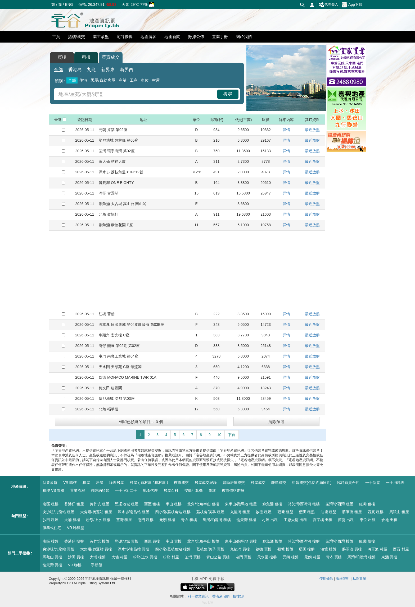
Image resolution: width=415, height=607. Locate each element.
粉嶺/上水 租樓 (98, 520)
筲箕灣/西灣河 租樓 (304, 504)
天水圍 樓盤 (267, 557)
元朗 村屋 (312, 557)
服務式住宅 (52, 528)
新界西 (126, 69)
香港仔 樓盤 (74, 541)
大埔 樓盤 (98, 557)
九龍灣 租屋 (240, 512)
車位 (145, 80)
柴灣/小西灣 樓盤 (340, 541)
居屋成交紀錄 (206, 482)
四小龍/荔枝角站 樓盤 (173, 549)
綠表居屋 (116, 482)
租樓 (86, 57)
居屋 (99, 482)
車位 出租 (368, 520)
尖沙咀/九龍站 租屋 (58, 512)
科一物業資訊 (198, 596)
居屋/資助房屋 (102, 80)
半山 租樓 (174, 504)
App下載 (352, 4)
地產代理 (150, 490)
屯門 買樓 (243, 557)
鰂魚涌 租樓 (272, 504)
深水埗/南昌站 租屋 (134, 512)
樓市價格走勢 (233, 490)
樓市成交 (181, 482)
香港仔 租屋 (74, 504)
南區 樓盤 (50, 541)
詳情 (286, 130)
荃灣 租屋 (124, 520)
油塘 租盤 (328, 512)
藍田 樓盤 (307, 549)
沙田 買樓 (76, 557)
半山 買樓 (174, 541)
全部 (58, 69)
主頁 (56, 36)
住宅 (83, 80)
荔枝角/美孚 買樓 (210, 549)
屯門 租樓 (146, 520)
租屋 (86, 482)
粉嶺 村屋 (171, 557)
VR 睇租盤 (75, 528)
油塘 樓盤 (328, 549)
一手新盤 (372, 482)
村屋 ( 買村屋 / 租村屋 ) (149, 482)
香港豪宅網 (220, 596)
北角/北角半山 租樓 (203, 504)
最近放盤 (312, 130)
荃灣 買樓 (193, 557)
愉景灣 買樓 (52, 565)
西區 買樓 (152, 541)
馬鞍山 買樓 (52, 557)
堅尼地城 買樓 (126, 541)
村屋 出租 (270, 520)
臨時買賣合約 (348, 482)
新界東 (108, 69)
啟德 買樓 (264, 549)
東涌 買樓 (389, 557)
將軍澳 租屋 (352, 512)
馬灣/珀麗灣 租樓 (217, 520)
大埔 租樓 (72, 520)
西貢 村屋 (401, 549)
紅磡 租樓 (367, 504)
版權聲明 (343, 579)
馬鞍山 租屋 (399, 512)
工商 (134, 80)
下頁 (231, 435)
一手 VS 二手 (126, 490)
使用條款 (326, 579)
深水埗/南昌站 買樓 (134, 549)
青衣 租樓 (189, 520)
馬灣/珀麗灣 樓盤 (362, 557)
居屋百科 (171, 490)
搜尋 (227, 94)
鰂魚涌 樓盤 (272, 541)
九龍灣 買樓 (240, 549)
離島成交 (278, 482)
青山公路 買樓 (218, 557)
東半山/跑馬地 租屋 (241, 504)
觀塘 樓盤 (285, 549)
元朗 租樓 (167, 520)
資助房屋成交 (234, 482)
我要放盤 (50, 482)
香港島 (75, 69)
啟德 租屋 (264, 512)
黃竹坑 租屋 (99, 504)
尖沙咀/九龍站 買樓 (58, 549)
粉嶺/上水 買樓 (145, 557)
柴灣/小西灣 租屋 (340, 504)
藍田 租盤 (307, 512)
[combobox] (136, 94)
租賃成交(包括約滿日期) (311, 482)
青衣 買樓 (334, 557)
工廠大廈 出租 (295, 520)
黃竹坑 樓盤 (99, 541)
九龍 (91, 69)
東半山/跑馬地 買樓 (241, 541)
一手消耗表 (395, 482)
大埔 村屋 (119, 557)
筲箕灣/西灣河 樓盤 (304, 541)
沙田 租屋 (50, 520)
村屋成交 (258, 482)
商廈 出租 (346, 520)
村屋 (156, 80)
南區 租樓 (50, 504)
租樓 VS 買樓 (53, 490)
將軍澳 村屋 (377, 549)
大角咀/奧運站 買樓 (96, 549)
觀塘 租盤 (285, 512)
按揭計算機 (193, 490)
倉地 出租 (389, 520)
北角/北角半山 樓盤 (203, 541)
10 (219, 435)
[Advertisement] (187, 270)
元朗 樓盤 (291, 557)
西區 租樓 (152, 504)
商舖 (123, 80)
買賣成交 (111, 57)
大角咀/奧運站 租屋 (96, 512)
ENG (69, 4)
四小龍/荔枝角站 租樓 (173, 512)
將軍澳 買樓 (352, 549)
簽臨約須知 (100, 490)
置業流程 (77, 490)
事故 (212, 490)
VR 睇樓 (70, 482)
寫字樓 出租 (322, 520)
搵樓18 (238, 596)
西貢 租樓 (376, 512)
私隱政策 (359, 579)
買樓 (61, 57)
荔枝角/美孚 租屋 (210, 512)
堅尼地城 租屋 (126, 504)
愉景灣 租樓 (246, 520)
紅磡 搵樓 (367, 541)
